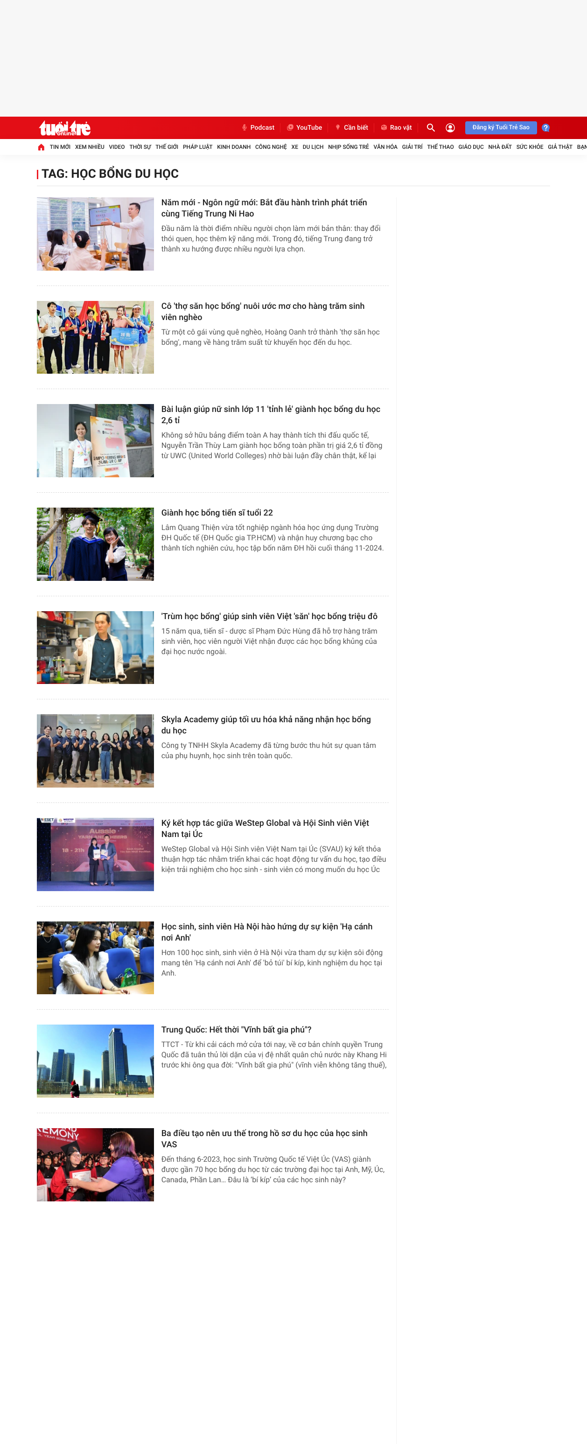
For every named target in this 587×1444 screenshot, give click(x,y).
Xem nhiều (90, 147)
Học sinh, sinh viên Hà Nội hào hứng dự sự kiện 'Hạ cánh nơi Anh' (267, 932)
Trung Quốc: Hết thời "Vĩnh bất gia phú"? (236, 1030)
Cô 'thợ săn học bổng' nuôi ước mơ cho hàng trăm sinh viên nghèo (263, 311)
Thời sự (140, 147)
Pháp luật (198, 147)
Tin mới (60, 147)
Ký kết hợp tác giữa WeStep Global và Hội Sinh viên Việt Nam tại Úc (265, 828)
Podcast (257, 128)
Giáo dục (470, 147)
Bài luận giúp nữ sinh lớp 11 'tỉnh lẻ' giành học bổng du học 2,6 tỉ (270, 415)
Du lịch (313, 147)
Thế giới (166, 147)
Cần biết (351, 128)
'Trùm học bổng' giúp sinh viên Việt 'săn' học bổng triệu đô (269, 616)
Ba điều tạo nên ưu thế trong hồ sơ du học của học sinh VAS (264, 1139)
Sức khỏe (530, 147)
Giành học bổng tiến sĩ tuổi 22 (217, 513)
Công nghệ (271, 147)
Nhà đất (500, 147)
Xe (295, 147)
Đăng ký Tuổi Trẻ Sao (501, 127)
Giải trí (412, 147)
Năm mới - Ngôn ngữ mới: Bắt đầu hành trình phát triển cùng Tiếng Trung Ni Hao (264, 208)
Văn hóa (386, 147)
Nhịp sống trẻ (348, 147)
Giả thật (560, 147)
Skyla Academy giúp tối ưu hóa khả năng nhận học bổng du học (266, 725)
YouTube (304, 128)
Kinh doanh (234, 147)
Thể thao (440, 147)
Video (117, 147)
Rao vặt (396, 128)
